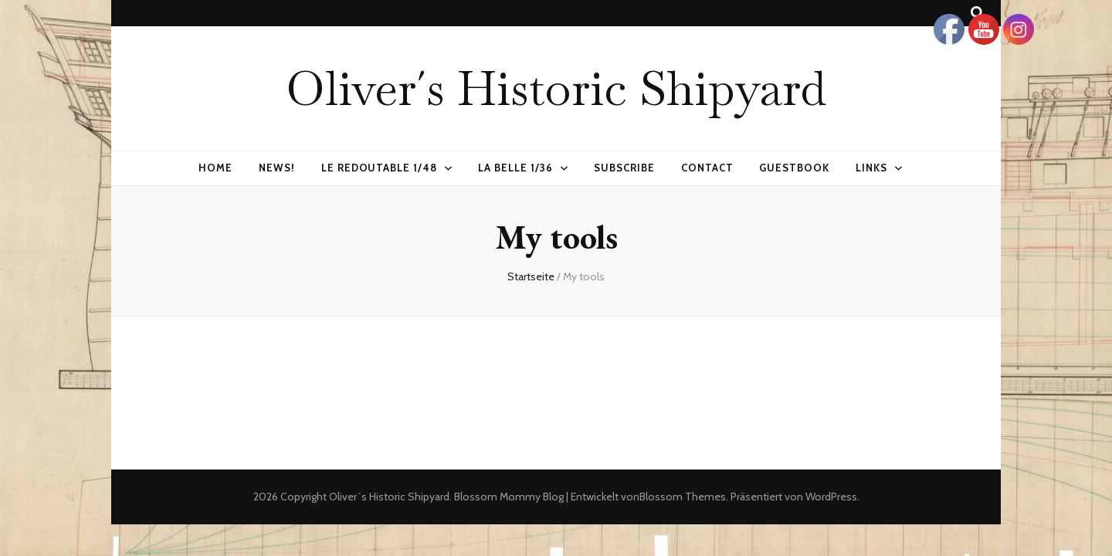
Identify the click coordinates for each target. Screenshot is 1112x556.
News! (277, 167)
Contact (707, 167)
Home (215, 167)
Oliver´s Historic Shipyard (556, 88)
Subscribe (624, 167)
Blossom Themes (682, 496)
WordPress (831, 496)
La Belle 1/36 (515, 167)
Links (871, 167)
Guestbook (794, 167)
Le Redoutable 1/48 (379, 167)
